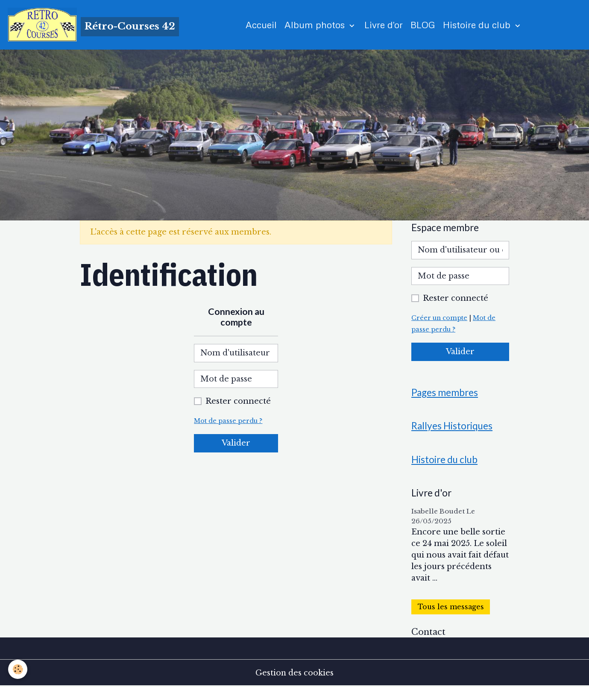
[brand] (93, 25)
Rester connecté (238, 401)
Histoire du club (478, 24)
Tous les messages (451, 607)
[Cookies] (18, 669)
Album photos (316, 24)
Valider (236, 443)
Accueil (261, 24)
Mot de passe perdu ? (228, 421)
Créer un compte (439, 318)
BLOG (423, 24)
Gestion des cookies (294, 673)
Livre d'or (384, 24)
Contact (428, 632)
